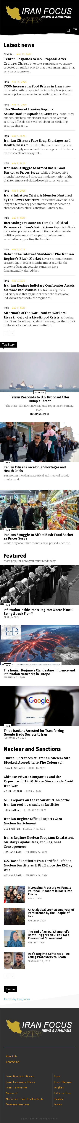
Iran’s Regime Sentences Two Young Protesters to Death (49, 955)
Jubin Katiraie (12, 810)
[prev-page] (6, 333)
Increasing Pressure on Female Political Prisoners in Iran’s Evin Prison (50, 891)
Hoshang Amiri (39, 414)
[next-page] (12, 333)
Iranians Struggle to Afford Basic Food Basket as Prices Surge (38, 537)
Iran (6, 82)
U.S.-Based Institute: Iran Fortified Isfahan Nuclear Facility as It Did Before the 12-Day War (38, 865)
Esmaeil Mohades (14, 768)
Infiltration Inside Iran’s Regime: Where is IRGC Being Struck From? (38, 612)
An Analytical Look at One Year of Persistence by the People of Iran (51, 913)
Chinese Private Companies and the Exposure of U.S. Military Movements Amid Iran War (38, 781)
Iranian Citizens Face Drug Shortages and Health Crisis (35, 469)
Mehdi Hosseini (13, 791)
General (9, 54)
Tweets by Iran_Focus (17, 999)
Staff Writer (12, 829)
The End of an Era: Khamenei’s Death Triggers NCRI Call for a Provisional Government (49, 935)
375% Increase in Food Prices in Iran (33, 86)
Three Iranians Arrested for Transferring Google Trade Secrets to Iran (34, 733)
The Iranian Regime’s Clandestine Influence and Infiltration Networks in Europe (39, 672)
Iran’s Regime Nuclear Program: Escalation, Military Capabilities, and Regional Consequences (39, 842)
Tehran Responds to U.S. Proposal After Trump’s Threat (39, 399)
